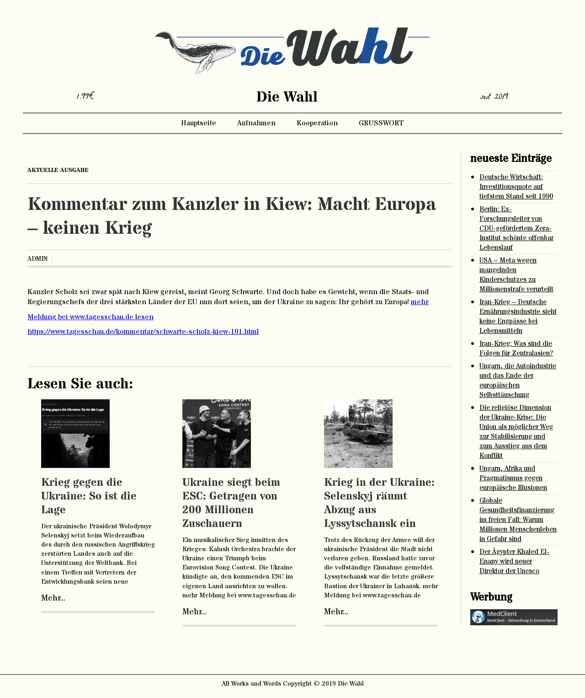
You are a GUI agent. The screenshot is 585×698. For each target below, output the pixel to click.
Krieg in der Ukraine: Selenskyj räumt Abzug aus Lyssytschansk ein (379, 503)
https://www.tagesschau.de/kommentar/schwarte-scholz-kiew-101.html (143, 332)
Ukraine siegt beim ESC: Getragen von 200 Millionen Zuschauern (231, 503)
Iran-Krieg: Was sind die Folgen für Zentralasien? (516, 348)
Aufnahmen (256, 123)
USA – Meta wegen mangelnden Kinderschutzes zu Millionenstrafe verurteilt (516, 275)
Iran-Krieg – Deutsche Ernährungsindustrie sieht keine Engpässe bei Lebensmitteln (518, 316)
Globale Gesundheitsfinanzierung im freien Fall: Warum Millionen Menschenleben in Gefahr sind (518, 520)
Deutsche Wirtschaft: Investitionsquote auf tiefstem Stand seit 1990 (516, 186)
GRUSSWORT (381, 123)
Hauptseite (198, 123)
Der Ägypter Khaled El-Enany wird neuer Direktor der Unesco (514, 561)
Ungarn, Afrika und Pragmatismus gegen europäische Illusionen (513, 478)
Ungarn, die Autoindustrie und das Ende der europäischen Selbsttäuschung (517, 380)
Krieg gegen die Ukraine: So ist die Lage (89, 496)
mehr (420, 302)
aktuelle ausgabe (58, 170)
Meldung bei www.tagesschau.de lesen (90, 317)
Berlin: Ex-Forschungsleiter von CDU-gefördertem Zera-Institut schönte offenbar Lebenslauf (516, 228)
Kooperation (317, 123)
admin (37, 259)
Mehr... (53, 598)
